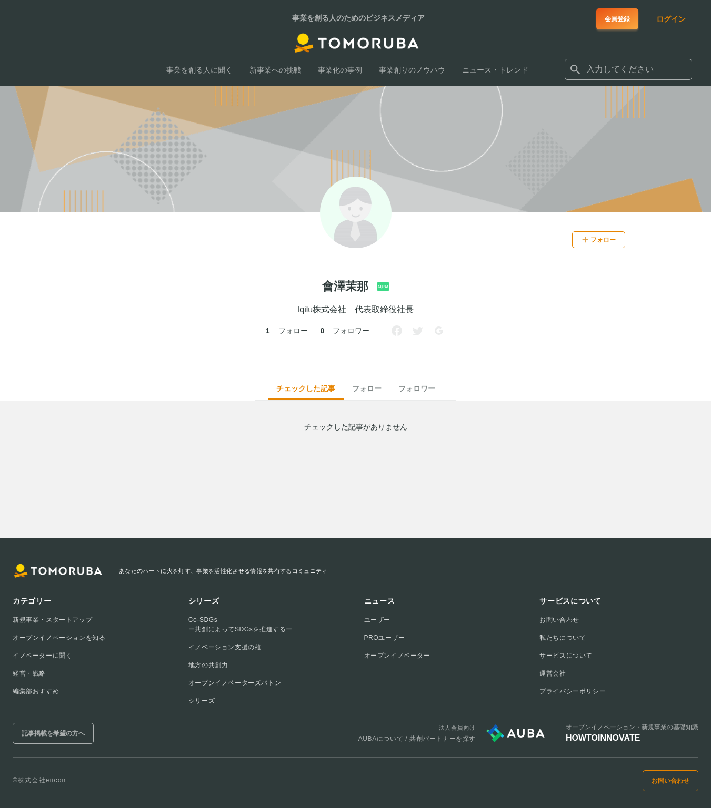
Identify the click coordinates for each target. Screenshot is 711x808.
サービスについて (566, 655)
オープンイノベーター (397, 655)
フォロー (367, 388)
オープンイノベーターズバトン (234, 683)
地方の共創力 (208, 665)
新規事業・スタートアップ (52, 619)
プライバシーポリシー (572, 691)
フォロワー (416, 388)
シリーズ (201, 700)
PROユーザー (384, 637)
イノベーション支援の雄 (225, 647)
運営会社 (552, 673)
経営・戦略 (29, 673)
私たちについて (562, 637)
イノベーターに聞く (42, 655)
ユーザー (377, 619)
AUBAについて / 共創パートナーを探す (417, 738)
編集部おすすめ (36, 691)
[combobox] (628, 69)
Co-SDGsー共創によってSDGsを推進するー (240, 624)
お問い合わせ (559, 619)
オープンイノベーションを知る (59, 637)
